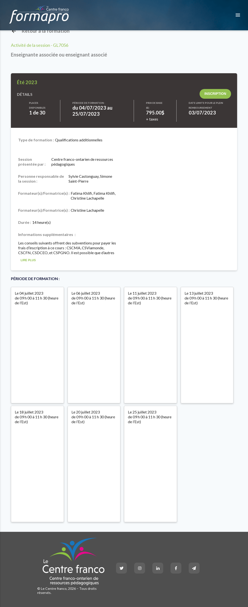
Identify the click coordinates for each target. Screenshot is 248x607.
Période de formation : (88, 102)
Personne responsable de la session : (41, 178)
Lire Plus (28, 260)
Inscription (215, 94)
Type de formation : (36, 140)
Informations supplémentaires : (47, 234)
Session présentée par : (32, 161)
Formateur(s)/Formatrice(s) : (44, 193)
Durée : (24, 222)
